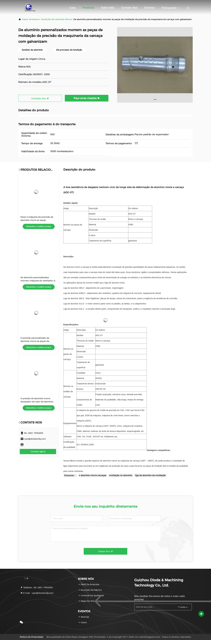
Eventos (149, 7)
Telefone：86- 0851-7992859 (36, 587)
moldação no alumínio (120, 475)
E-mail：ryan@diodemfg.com (36, 593)
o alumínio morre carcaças (92, 475)
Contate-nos (129, 7)
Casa (72, 7)
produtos (34, 19)
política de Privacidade (31, 637)
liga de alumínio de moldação (150, 475)
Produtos (88, 7)
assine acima (183, 607)
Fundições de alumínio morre (56, 19)
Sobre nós (107, 7)
